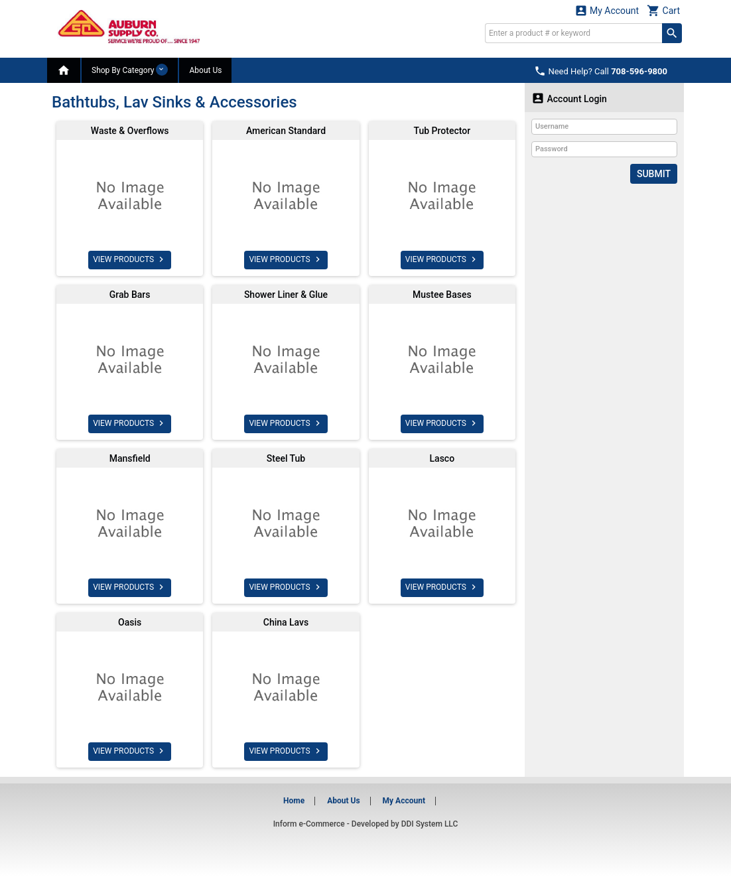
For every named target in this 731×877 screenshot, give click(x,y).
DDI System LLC (429, 824)
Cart (663, 10)
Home (293, 800)
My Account (606, 10)
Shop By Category (130, 70)
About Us (205, 70)
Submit (654, 174)
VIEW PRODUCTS (129, 259)
